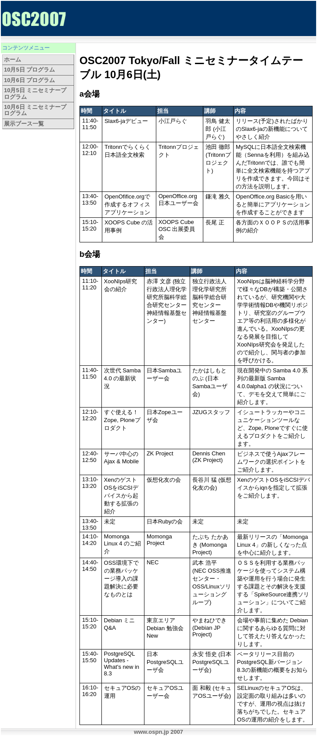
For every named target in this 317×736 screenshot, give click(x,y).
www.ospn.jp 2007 (158, 732)
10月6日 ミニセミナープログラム (35, 110)
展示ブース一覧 (24, 123)
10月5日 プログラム (29, 69)
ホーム (12, 59)
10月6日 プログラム (29, 80)
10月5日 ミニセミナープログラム (35, 93)
